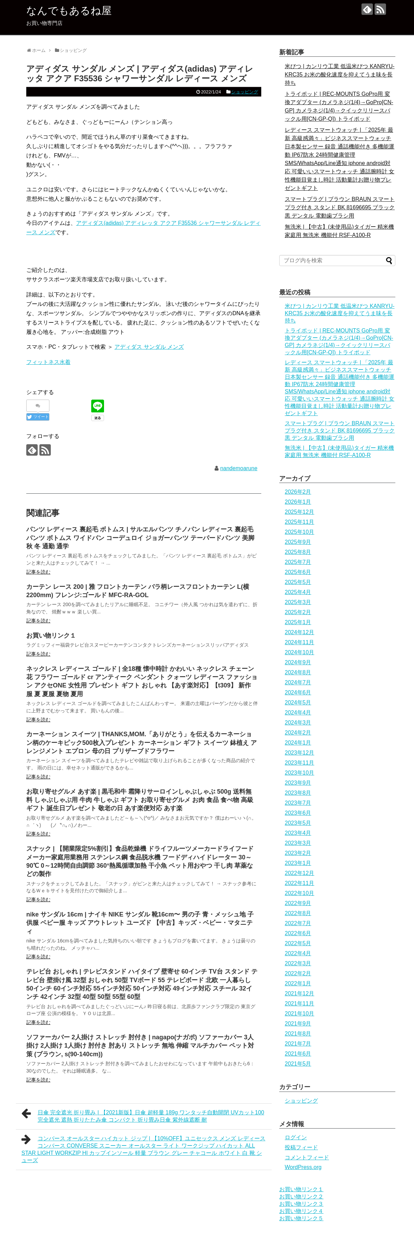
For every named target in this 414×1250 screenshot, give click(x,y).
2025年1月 (298, 622)
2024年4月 (298, 712)
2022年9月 (298, 903)
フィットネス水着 (48, 362)
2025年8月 (298, 552)
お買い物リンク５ (301, 1218)
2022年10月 (299, 893)
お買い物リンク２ (301, 1196)
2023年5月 (298, 823)
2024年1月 (298, 743)
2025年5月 (298, 582)
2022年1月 (298, 983)
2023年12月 (299, 753)
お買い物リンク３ (301, 1204)
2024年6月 (298, 692)
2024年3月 (298, 723)
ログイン (296, 1137)
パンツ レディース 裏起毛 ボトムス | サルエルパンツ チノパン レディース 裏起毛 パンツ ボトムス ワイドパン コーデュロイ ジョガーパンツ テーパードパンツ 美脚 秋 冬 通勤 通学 (140, 538)
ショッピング (244, 91)
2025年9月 (298, 542)
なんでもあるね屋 (69, 10)
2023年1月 (298, 863)
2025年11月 (299, 522)
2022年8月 (298, 913)
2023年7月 (298, 803)
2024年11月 (299, 642)
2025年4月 (298, 592)
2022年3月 (298, 963)
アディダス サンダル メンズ (149, 347)
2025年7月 (298, 562)
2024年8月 (298, 672)
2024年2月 (298, 733)
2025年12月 (299, 512)
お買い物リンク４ (301, 1211)
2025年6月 (298, 572)
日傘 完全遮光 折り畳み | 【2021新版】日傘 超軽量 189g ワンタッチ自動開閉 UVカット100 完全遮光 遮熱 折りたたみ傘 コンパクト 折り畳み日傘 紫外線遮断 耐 (142, 1115)
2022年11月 (299, 883)
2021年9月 (298, 1024)
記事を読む (38, 572)
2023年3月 (298, 843)
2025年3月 (298, 602)
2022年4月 (298, 953)
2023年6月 (298, 813)
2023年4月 (298, 833)
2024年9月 (298, 662)
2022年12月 (299, 873)
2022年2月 (298, 973)
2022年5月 (298, 943)
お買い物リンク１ (51, 635)
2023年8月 (298, 793)
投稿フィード (301, 1147)
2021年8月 (298, 1034)
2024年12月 (299, 632)
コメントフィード (307, 1157)
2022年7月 (298, 923)
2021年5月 (298, 1064)
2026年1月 (298, 502)
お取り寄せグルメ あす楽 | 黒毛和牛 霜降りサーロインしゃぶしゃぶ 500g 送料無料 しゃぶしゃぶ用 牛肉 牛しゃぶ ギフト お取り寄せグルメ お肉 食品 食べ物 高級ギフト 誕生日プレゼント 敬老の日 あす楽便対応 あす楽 (139, 800)
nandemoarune (238, 468)
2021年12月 (299, 993)
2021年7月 (298, 1044)
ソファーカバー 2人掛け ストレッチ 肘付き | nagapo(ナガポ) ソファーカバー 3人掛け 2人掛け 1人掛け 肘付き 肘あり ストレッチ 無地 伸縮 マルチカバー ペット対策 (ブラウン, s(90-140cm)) (140, 1046)
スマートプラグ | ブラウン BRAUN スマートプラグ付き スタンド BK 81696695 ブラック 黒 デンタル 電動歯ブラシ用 (340, 207)
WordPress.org (303, 1167)
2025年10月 (299, 532)
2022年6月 (298, 933)
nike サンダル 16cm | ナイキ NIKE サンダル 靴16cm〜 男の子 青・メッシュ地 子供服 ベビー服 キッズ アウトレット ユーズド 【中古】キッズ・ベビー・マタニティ (140, 923)
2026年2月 (298, 492)
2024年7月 (298, 682)
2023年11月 (299, 763)
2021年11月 (299, 1003)
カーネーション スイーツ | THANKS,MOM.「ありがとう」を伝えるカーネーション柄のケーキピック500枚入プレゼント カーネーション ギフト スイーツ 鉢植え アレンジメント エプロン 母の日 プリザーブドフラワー (141, 743)
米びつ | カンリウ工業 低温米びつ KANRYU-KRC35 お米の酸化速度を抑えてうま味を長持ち (340, 74)
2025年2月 (298, 612)
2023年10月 (299, 773)
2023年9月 (298, 783)
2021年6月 (298, 1054)
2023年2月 (298, 853)
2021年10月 (299, 1013)
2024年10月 (299, 652)
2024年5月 (298, 702)
